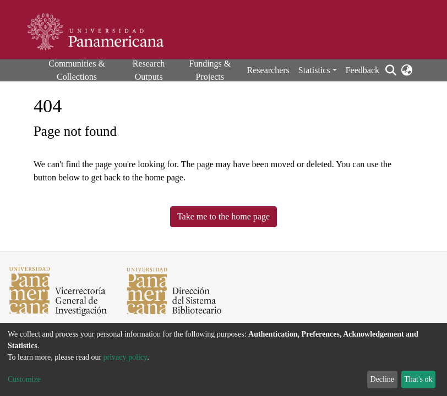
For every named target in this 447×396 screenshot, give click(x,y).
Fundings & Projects (210, 70)
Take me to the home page (223, 216)
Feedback (362, 70)
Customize (24, 379)
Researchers (268, 70)
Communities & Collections (76, 70)
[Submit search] (390, 70)
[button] (406, 70)
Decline (382, 379)
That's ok (418, 379)
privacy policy (125, 357)
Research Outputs (149, 70)
